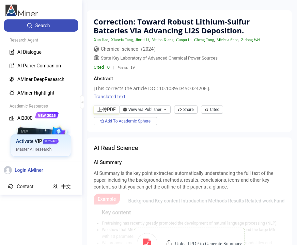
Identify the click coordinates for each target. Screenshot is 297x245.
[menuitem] (41, 25)
